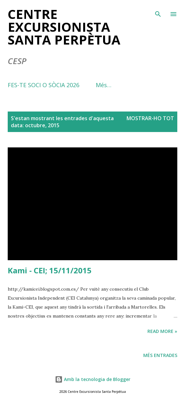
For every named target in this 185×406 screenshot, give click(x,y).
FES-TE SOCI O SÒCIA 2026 (43, 85)
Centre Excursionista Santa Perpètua (64, 26)
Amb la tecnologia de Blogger (92, 379)
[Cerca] (158, 11)
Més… (103, 85)
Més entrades (160, 355)
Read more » (162, 331)
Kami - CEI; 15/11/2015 (50, 270)
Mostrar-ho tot (150, 118)
